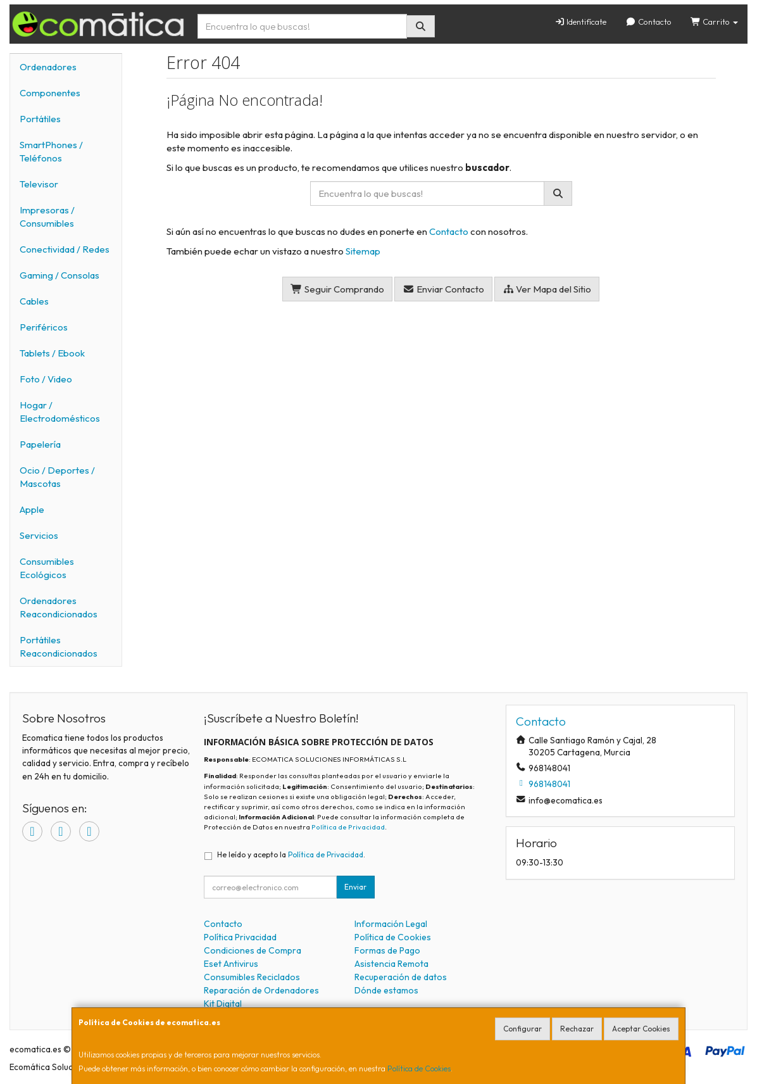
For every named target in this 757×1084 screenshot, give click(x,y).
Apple (32, 509)
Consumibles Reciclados (252, 977)
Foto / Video (46, 379)
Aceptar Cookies (641, 1028)
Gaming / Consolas (59, 275)
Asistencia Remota (391, 963)
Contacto (648, 21)
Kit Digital (223, 1003)
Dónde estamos (386, 990)
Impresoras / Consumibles (47, 216)
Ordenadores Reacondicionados (58, 607)
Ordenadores (48, 67)
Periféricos (44, 327)
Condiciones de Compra (252, 950)
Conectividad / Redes (64, 249)
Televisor (39, 184)
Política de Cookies (419, 1068)
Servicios (39, 535)
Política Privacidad (240, 937)
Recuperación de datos (400, 977)
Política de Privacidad (348, 826)
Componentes (50, 93)
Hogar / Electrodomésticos (60, 411)
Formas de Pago (387, 950)
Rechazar (577, 1028)
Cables (34, 301)
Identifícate (580, 21)
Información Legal (390, 924)
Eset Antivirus (231, 963)
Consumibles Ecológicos (47, 568)
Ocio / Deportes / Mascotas (57, 476)
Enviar (355, 887)
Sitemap (363, 251)
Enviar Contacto (443, 289)
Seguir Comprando (337, 289)
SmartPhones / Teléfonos (51, 151)
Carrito (714, 21)
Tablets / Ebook (52, 353)
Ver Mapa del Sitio (547, 289)
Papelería (40, 444)
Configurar (522, 1028)
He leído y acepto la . (291, 854)
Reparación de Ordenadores (261, 990)
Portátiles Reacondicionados (58, 646)
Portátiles (40, 119)
